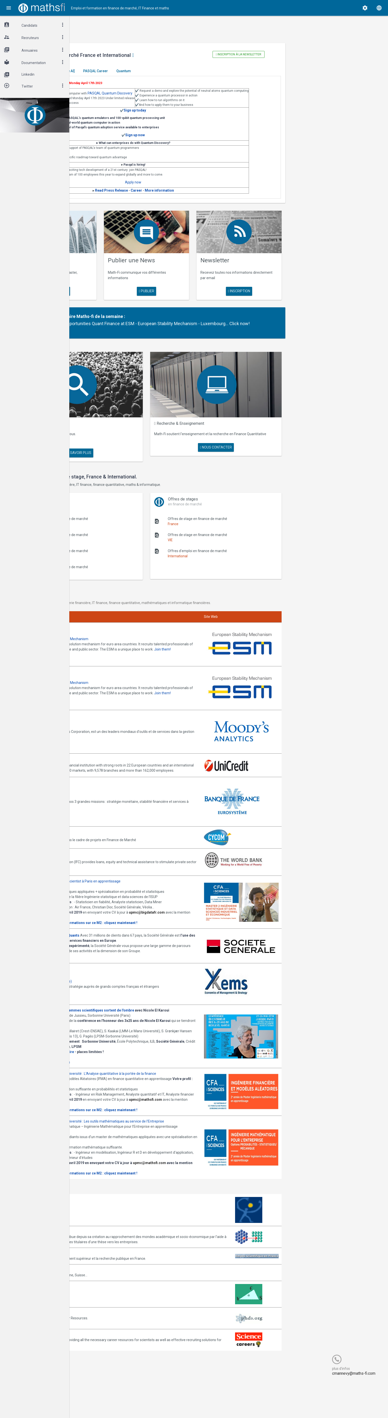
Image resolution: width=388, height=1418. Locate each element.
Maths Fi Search (119, 424)
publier (190, 288)
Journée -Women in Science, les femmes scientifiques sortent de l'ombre (147, 1006)
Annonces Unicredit (102, 728)
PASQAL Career (168, 71)
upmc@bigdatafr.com (105, 905)
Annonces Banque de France (109, 769)
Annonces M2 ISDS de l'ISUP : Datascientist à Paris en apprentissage (140, 853)
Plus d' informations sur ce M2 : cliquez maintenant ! (167, 910)
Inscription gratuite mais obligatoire (117, 1057)
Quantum (196, 71)
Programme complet (103, 1068)
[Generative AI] (135, 71)
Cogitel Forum (118, 1405)
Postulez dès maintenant (106, 953)
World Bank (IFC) (100, 829)
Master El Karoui (102, 71)
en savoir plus (117, 288)
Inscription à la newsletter (263, 54)
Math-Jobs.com (99, 1306)
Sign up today (192, 117)
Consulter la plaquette (105, 910)
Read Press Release (169, 197)
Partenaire (128, 313)
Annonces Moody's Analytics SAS (113, 698)
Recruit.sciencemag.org (105, 1371)
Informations (132, 1068)
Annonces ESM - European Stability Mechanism (124, 623)
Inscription (264, 288)
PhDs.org (94, 1350)
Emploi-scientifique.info (105, 1290)
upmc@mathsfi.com (103, 1126)
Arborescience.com (102, 1241)
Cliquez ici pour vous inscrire (109, 1063)
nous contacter (246, 442)
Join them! (135, 638)
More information (217, 197)
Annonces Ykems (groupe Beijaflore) (116, 974)
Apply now (191, 189)
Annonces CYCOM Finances (108, 807)
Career (194, 197)
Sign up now (192, 141)
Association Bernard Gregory (109, 1263)
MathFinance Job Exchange (108, 1328)
